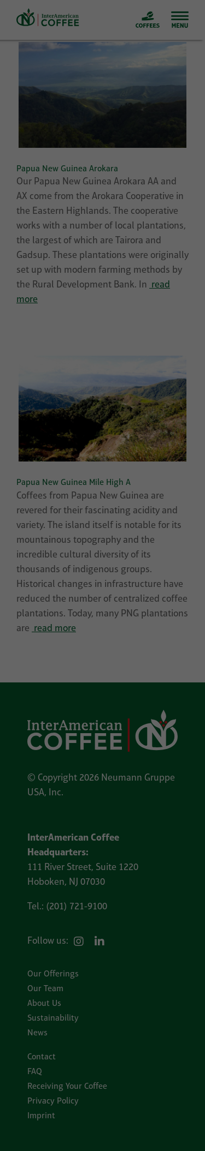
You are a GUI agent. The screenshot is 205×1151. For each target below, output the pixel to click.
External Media (98, 601)
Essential (51, 583)
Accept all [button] (103, 636)
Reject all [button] (102, 691)
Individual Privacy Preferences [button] (102, 719)
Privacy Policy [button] (110, 739)
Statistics (146, 583)
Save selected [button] (102, 664)
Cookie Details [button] (76, 739)
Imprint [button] (135, 739)
